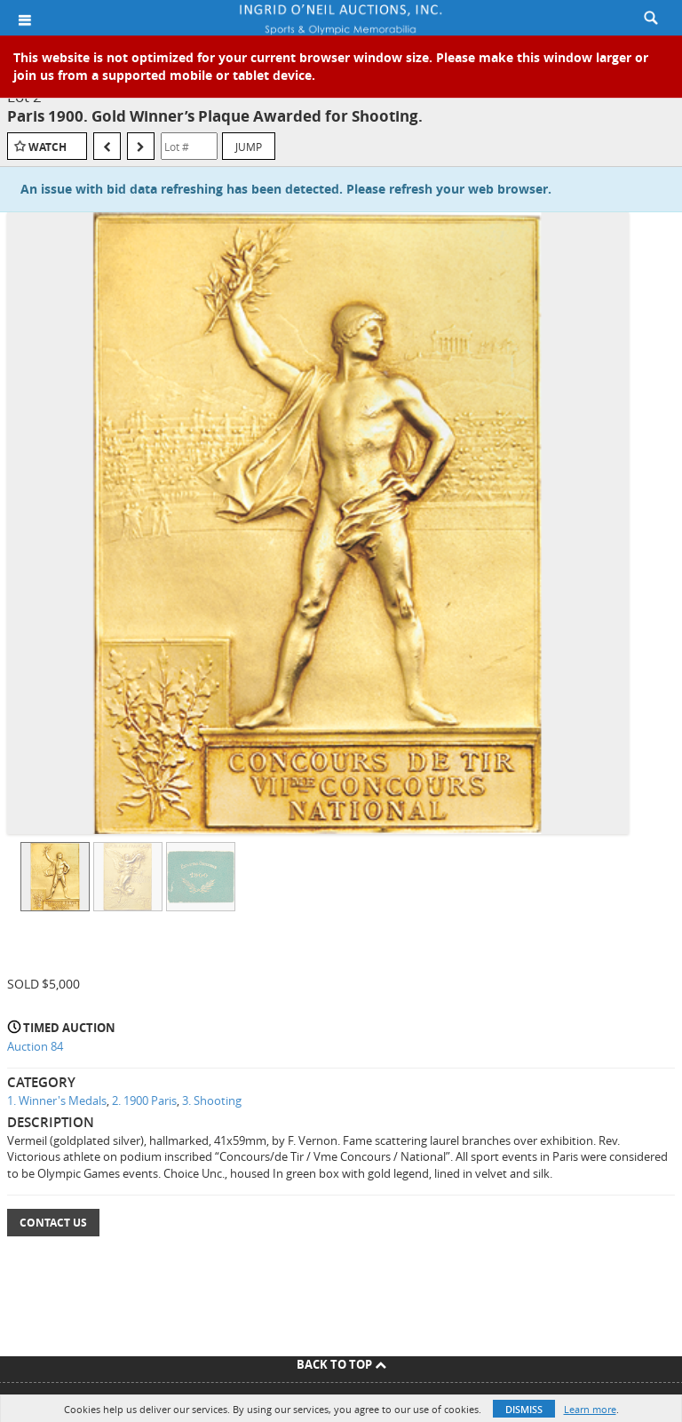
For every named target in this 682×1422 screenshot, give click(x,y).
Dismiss (524, 1409)
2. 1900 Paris (144, 1100)
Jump (248, 146)
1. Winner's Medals (57, 1100)
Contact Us (53, 1222)
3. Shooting (212, 1100)
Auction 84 (35, 1046)
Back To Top (341, 1364)
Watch (47, 147)
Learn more (590, 1409)
